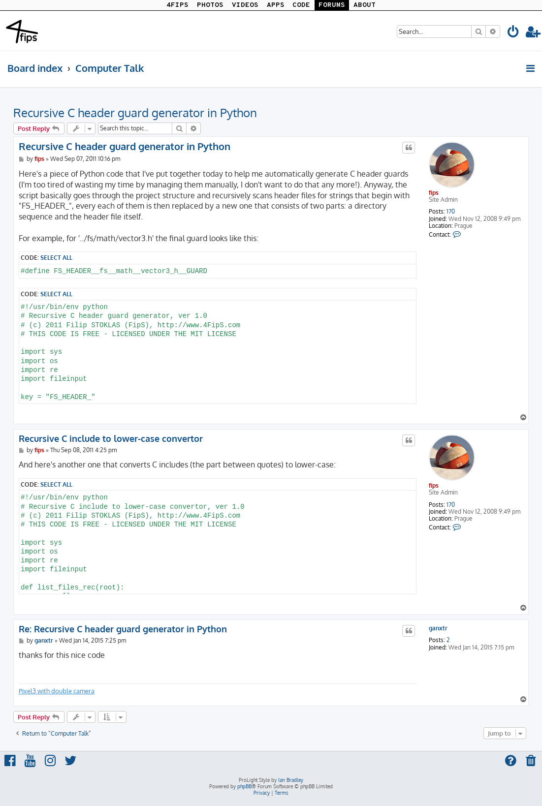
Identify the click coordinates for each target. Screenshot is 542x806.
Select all (56, 257)
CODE (301, 5)
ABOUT (364, 5)
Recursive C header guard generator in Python (135, 112)
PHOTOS (210, 5)
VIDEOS (245, 5)
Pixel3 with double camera (57, 690)
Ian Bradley (290, 780)
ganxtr (438, 628)
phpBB (244, 786)
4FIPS (177, 5)
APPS (276, 5)
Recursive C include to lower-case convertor (111, 438)
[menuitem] (513, 33)
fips (434, 192)
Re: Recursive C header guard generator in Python (123, 628)
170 (450, 211)
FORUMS (332, 5)
